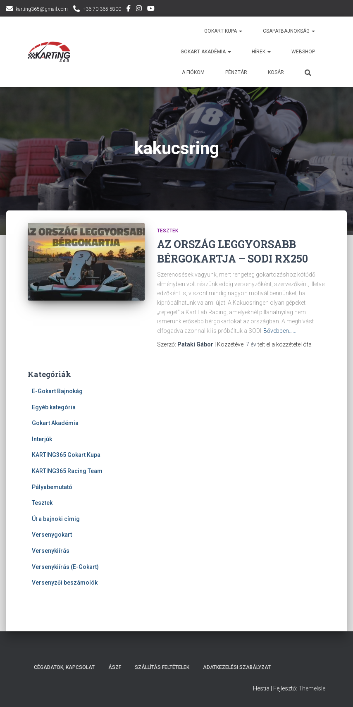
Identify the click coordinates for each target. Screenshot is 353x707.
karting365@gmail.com (42, 9)
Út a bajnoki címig (56, 519)
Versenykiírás (50, 550)
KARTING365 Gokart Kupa (66, 454)
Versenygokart (52, 534)
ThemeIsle (311, 688)
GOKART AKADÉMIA (206, 52)
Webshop (303, 52)
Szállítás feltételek (162, 667)
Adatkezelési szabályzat (237, 667)
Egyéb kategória (54, 407)
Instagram (139, 9)
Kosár (276, 72)
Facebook (128, 9)
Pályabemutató (52, 487)
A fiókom (193, 72)
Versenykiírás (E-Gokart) (65, 567)
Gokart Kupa (223, 31)
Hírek (261, 52)
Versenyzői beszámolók (65, 582)
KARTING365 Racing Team (67, 471)
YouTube (151, 9)
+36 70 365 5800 (102, 9)
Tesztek (167, 231)
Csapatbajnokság (289, 31)
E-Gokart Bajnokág (57, 391)
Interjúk (42, 439)
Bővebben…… (279, 330)
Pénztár (236, 72)
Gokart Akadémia (55, 423)
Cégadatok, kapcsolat (64, 667)
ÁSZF (114, 667)
